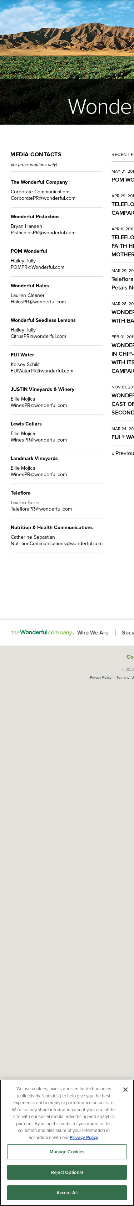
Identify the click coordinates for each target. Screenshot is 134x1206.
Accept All (67, 1192)
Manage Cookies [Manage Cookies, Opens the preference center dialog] (67, 1151)
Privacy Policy (100, 677)
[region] (67, 1143)
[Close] (125, 1089)
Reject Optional (67, 1172)
